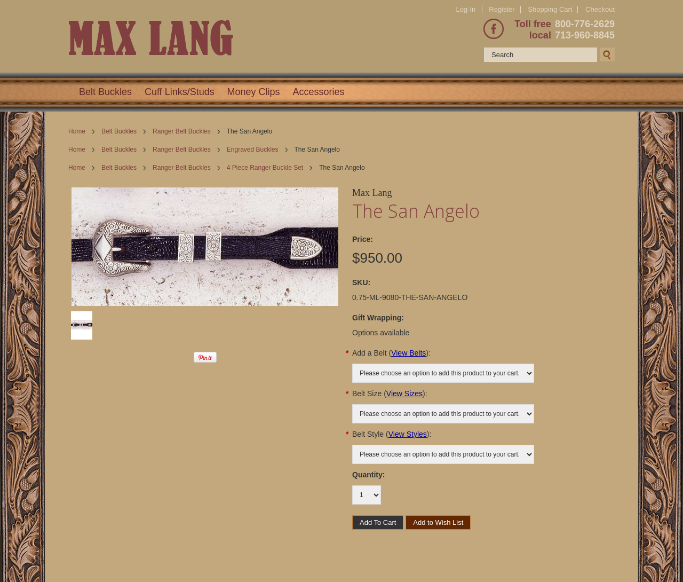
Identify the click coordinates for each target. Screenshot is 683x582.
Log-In (465, 9)
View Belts (408, 353)
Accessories (319, 91)
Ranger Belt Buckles (182, 131)
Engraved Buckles (253, 149)
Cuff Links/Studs (180, 91)
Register (501, 9)
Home (76, 131)
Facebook (493, 29)
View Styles (407, 434)
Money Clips (253, 91)
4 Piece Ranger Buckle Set (265, 167)
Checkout (600, 9)
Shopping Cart (550, 9)
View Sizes (404, 393)
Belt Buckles (105, 91)
